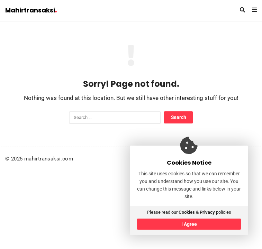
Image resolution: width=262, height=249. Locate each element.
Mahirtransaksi (31, 10)
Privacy (207, 212)
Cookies (187, 212)
